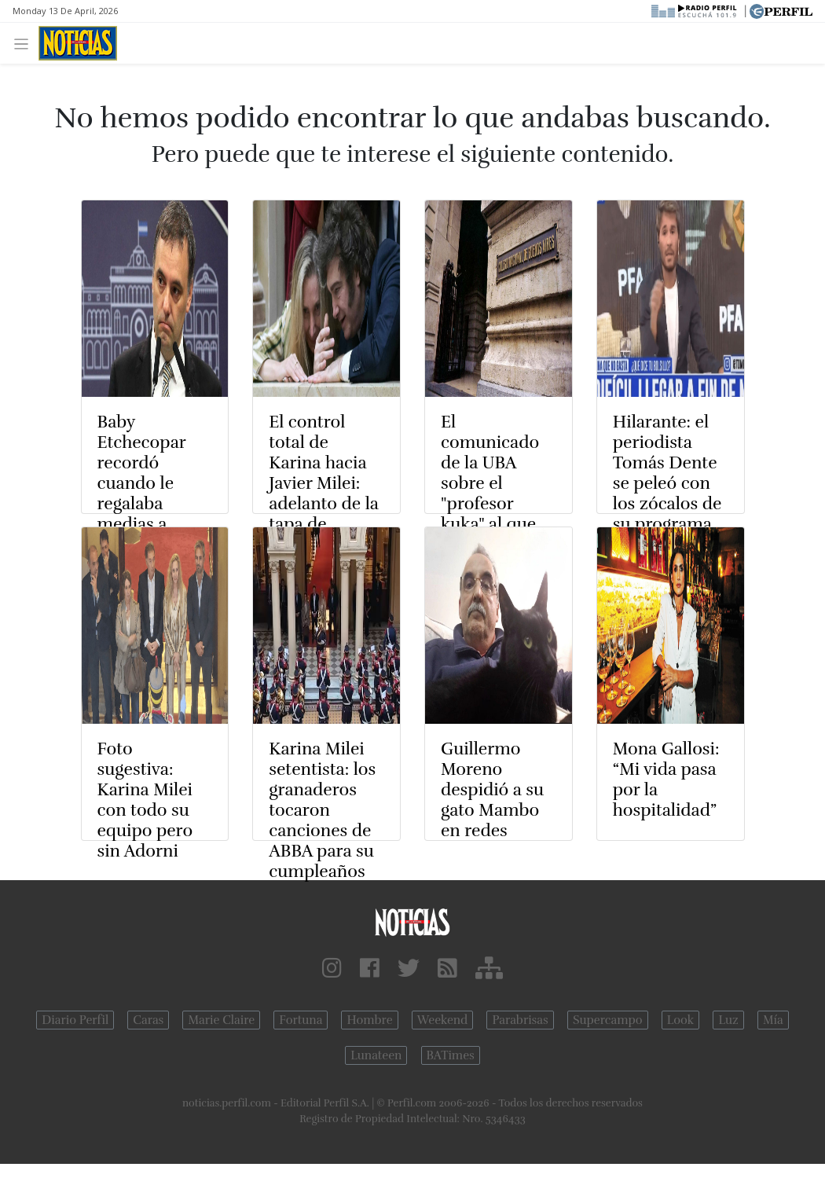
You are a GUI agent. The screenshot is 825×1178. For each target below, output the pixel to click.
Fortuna (300, 1020)
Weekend (442, 1020)
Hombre (369, 1020)
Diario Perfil (75, 1020)
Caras (148, 1020)
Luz (728, 1020)
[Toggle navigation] (25, 43)
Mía (773, 1020)
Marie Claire (221, 1020)
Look (681, 1020)
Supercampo (608, 1020)
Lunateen (376, 1055)
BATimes (451, 1055)
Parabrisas (520, 1020)
